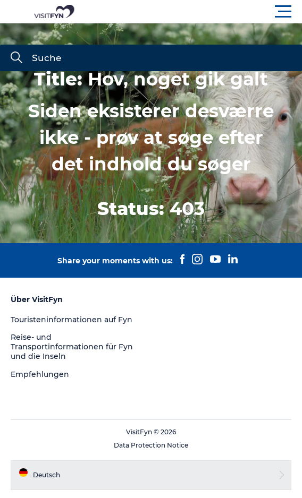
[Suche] (16, 58)
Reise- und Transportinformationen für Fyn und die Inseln (72, 346)
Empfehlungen (40, 374)
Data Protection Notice (151, 445)
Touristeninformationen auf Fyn (71, 319)
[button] (198, 11)
